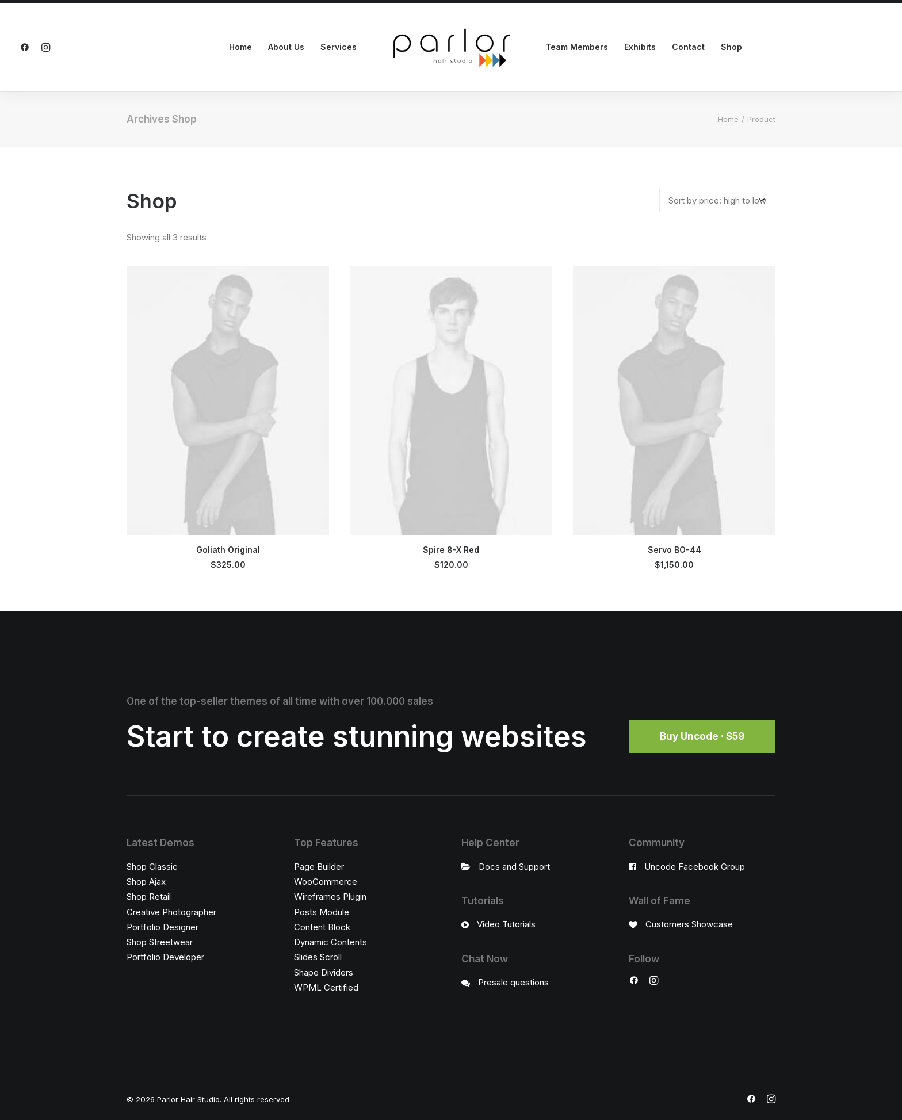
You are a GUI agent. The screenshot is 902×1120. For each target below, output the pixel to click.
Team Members (576, 47)
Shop (731, 47)
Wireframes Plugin (330, 896)
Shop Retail (149, 896)
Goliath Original (228, 550)
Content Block (322, 927)
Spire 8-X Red (451, 550)
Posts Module (321, 912)
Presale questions (513, 982)
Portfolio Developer (165, 956)
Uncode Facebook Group (694, 866)
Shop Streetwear (160, 941)
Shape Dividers (323, 972)
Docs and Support (514, 866)
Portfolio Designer (162, 927)
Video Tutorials (506, 924)
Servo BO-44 (674, 550)
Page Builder (319, 866)
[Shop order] (717, 200)
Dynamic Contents (330, 941)
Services (338, 47)
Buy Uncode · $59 (702, 736)
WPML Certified (326, 987)
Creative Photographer (171, 912)
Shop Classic (152, 866)
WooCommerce (325, 881)
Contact (688, 47)
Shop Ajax (146, 881)
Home (240, 47)
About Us (286, 47)
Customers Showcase (689, 924)
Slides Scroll (318, 956)
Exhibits (640, 47)
